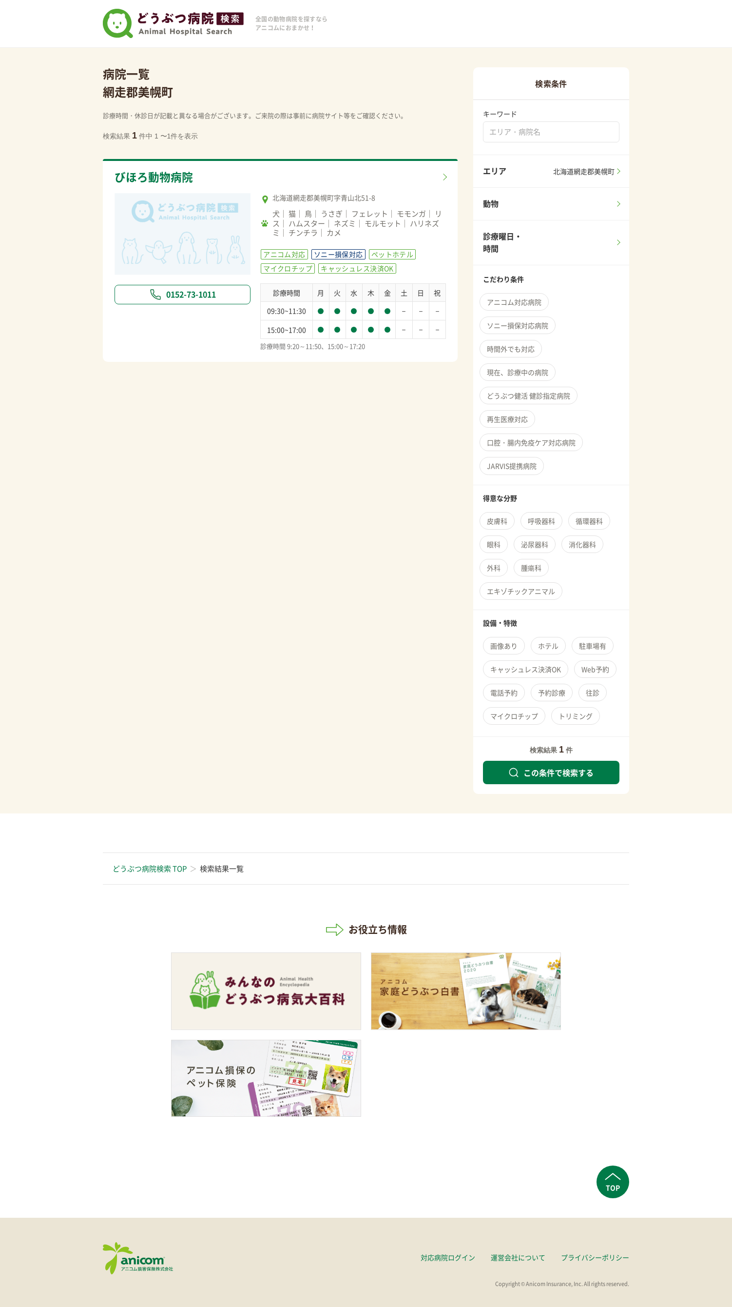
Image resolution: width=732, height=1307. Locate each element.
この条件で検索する (551, 772)
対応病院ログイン (448, 1257)
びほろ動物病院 (154, 177)
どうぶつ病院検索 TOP (150, 868)
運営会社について (518, 1257)
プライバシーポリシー (595, 1257)
